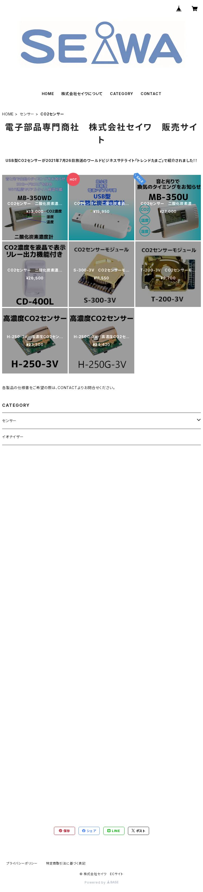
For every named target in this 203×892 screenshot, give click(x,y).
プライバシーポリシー (22, 863)
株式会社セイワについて (82, 93)
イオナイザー (13, 437)
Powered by (101, 882)
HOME (48, 93)
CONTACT (151, 93)
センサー (27, 114)
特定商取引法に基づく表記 (66, 863)
